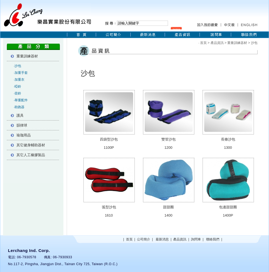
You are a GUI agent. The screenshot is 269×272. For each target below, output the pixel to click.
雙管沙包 (168, 139)
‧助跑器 (19, 107)
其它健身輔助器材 (30, 145)
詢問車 (196, 239)
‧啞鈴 (17, 86)
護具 (20, 115)
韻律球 (21, 125)
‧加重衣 (19, 80)
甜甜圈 (168, 207)
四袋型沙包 (109, 139)
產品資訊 (217, 43)
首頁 (203, 43)
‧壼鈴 (17, 93)
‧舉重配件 (21, 100)
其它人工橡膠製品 (30, 155)
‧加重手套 (21, 73)
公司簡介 (143, 239)
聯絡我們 (212, 239)
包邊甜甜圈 (228, 207)
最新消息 (162, 239)
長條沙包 (228, 139)
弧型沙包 (109, 207)
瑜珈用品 (23, 135)
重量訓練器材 (27, 56)
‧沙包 (17, 66)
